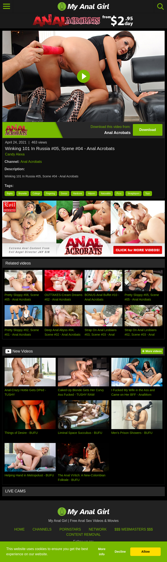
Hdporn (91, 193)
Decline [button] (120, 551)
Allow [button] (145, 551)
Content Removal (83, 534)
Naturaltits (106, 193)
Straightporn (133, 193)
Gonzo (64, 193)
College (36, 193)
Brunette (22, 193)
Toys (147, 193)
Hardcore (77, 193)
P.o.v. (119, 193)
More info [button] (101, 551)
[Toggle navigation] (6, 6)
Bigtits (10, 193)
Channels (42, 529)
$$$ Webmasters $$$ (134, 529)
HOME (19, 529)
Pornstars (70, 529)
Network (98, 529)
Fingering (50, 193)
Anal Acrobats (31, 161)
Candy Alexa (15, 154)
